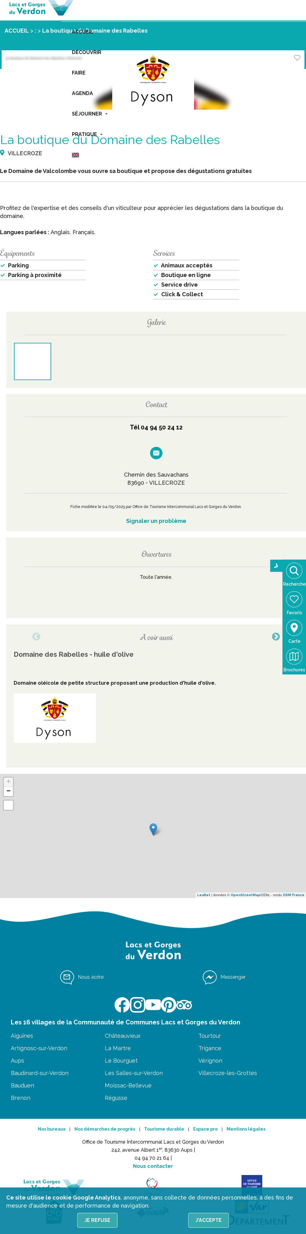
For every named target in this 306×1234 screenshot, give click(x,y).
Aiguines (22, 1035)
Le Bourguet (121, 1060)
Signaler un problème (156, 521)
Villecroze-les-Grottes (227, 1073)
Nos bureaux (51, 1129)
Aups (17, 1060)
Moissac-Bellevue (128, 1085)
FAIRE (79, 73)
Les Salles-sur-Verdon (134, 1073)
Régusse (116, 1098)
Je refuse (97, 1220)
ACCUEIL (82, 32)
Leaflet (203, 895)
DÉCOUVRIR (86, 52)
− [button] (9, 791)
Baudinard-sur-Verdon (40, 1073)
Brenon (20, 1098)
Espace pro (205, 1129)
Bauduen (22, 1085)
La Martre (118, 1048)
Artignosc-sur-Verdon (39, 1048)
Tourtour (209, 1035)
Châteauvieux (122, 1035)
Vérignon (210, 1060)
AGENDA (82, 93)
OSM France (293, 895)
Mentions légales (246, 1129)
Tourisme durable (164, 1129)
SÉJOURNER (90, 114)
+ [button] (9, 782)
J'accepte (208, 1220)
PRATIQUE (87, 134)
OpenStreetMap (245, 895)
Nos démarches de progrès (104, 1129)
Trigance (209, 1048)
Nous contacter (153, 1166)
